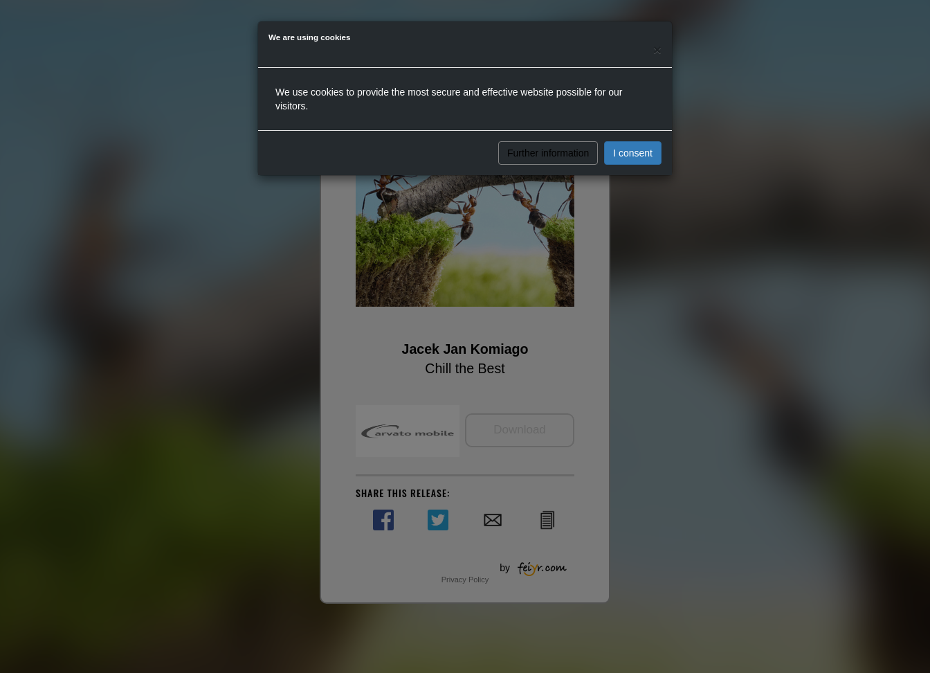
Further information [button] (548, 153)
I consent (633, 153)
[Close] (657, 49)
